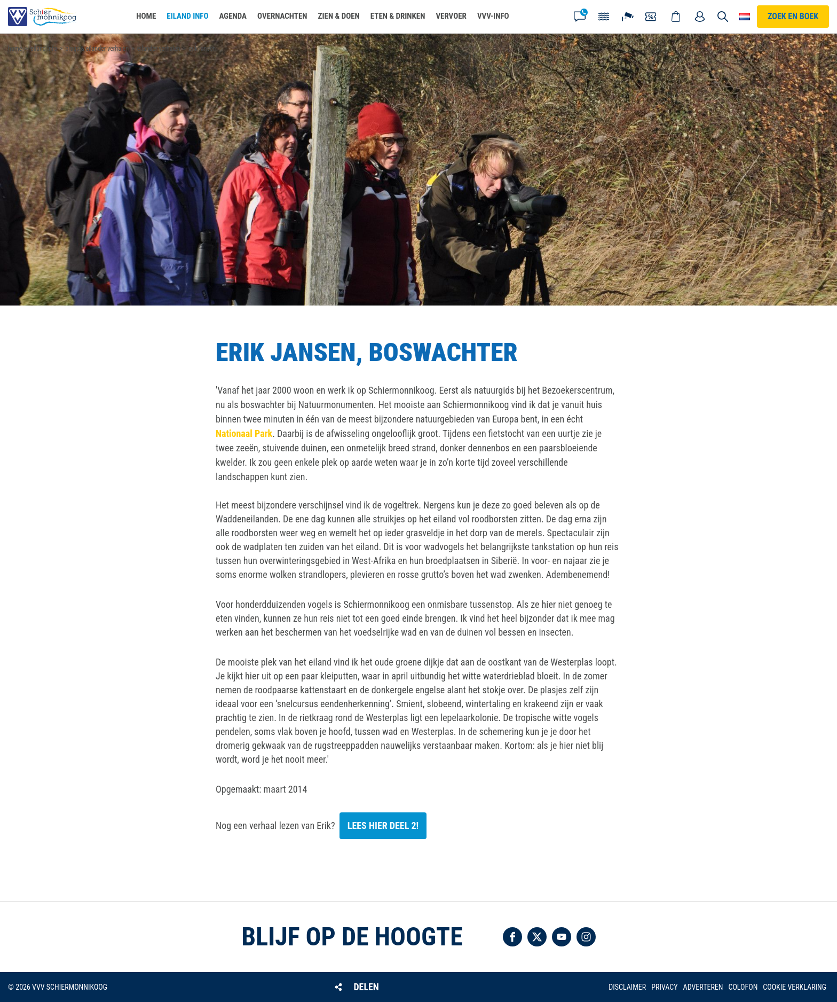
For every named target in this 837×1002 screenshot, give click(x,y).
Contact (579, 16)
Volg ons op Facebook (512, 936)
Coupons (651, 16)
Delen (365, 986)
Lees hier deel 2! (383, 825)
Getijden (603, 16)
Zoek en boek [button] (793, 16)
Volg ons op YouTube (561, 936)
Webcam (627, 16)
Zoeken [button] (722, 16)
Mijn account (699, 16)
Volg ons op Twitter (537, 936)
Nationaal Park (244, 433)
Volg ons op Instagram (586, 936)
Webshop (675, 16)
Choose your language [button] (744, 16)
